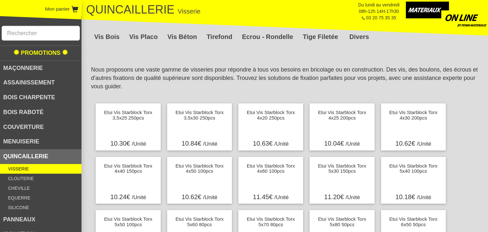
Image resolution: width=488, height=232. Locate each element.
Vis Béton (182, 36)
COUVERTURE (23, 127)
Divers (359, 36)
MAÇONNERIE (23, 68)
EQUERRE (19, 197)
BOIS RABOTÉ (23, 112)
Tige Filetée (320, 36)
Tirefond (220, 36)
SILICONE (18, 207)
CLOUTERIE (21, 178)
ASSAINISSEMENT (29, 82)
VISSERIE (18, 168)
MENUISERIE (21, 141)
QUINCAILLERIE (25, 156)
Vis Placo (143, 36)
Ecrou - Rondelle (267, 36)
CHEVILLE (19, 188)
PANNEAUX (19, 219)
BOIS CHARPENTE (29, 97)
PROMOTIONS (41, 52)
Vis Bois (107, 36)
